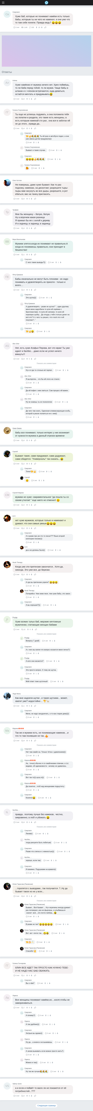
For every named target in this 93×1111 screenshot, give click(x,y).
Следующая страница (46, 1106)
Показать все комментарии (46, 363)
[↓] (41, 27)
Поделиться (45, 27)
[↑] (37, 27)
